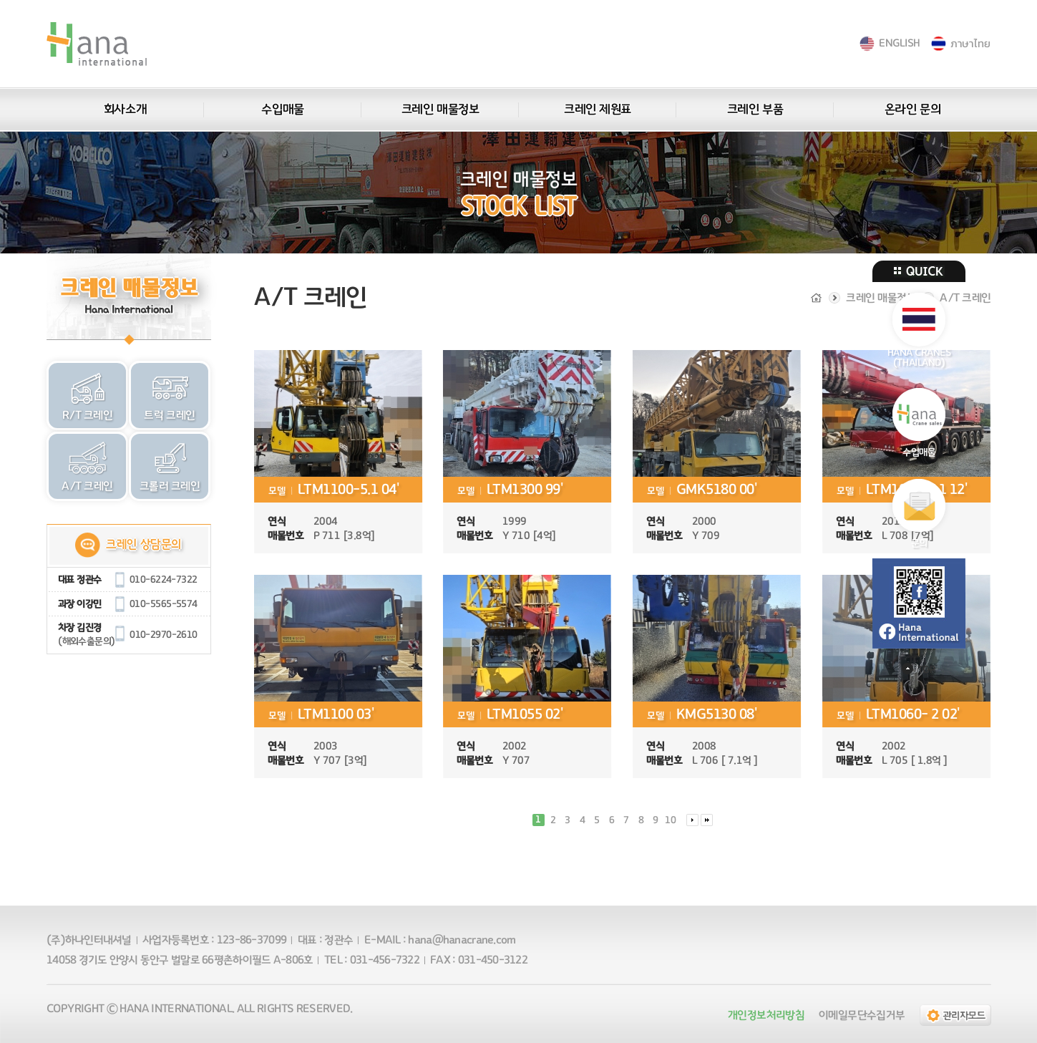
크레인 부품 (754, 109)
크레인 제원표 (597, 109)
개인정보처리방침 (766, 1015)
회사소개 (124, 109)
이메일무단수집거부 (862, 1015)
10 (670, 820)
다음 (692, 820)
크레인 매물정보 (439, 109)
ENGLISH (899, 43)
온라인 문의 (912, 109)
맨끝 (707, 820)
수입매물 (282, 109)
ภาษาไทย (970, 43)
